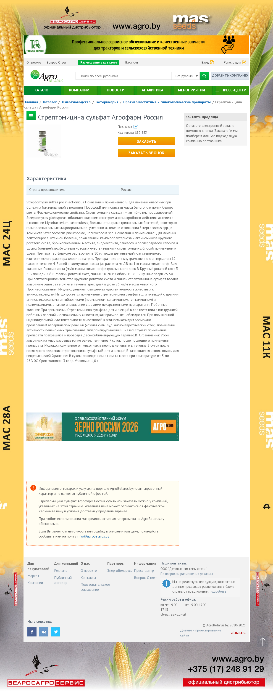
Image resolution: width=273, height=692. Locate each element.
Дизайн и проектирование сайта (200, 632)
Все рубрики (187, 76)
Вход (205, 62)
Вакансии (131, 62)
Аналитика (152, 90)
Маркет (33, 575)
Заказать (146, 141)
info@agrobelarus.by (93, 536)
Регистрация (232, 62)
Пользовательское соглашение (95, 587)
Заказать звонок (146, 152)
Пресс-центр (233, 90)
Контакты (88, 577)
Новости (115, 90)
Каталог (42, 90)
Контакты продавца (202, 117)
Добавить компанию (230, 75)
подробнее (218, 591)
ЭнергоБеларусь (119, 570)
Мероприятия (191, 90)
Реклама (60, 570)
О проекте (33, 62)
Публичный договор (63, 580)
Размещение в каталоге (98, 62)
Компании (79, 90)
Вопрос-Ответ (56, 62)
